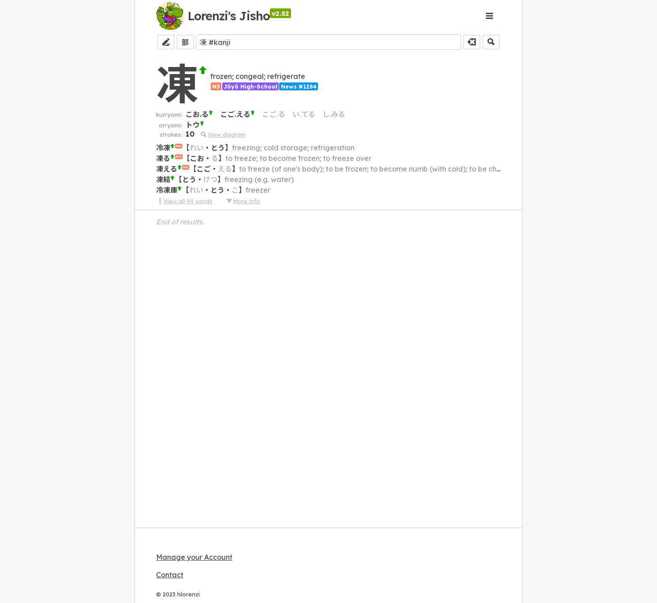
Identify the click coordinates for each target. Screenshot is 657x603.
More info (243, 201)
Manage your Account (194, 557)
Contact (169, 574)
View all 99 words (184, 201)
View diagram (223, 134)
